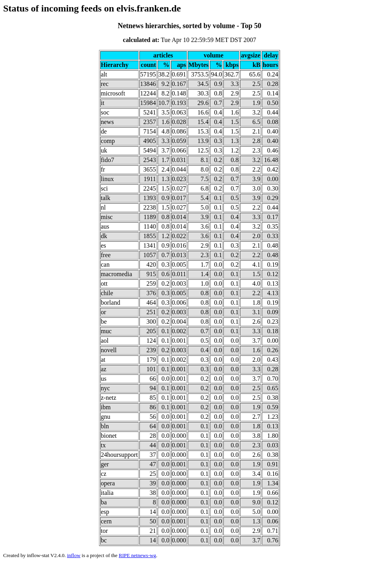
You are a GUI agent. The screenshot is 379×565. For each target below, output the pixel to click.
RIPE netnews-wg (137, 555)
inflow (73, 555)
